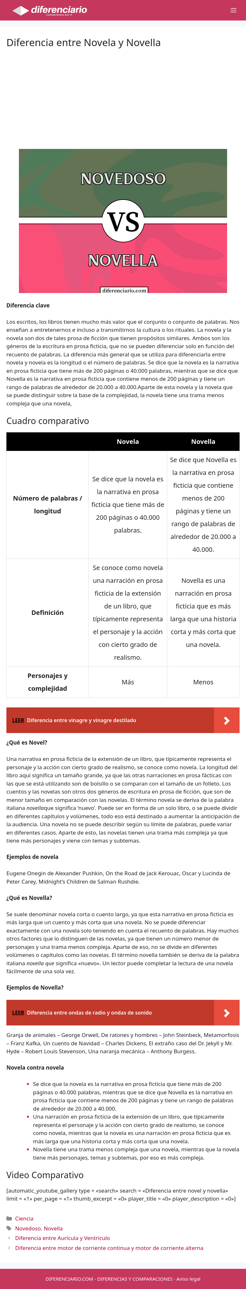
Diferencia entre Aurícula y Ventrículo (62, 1238)
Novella (53, 1228)
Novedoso (28, 1228)
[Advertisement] (123, 93)
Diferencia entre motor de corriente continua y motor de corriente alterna (109, 1248)
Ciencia (24, 1218)
